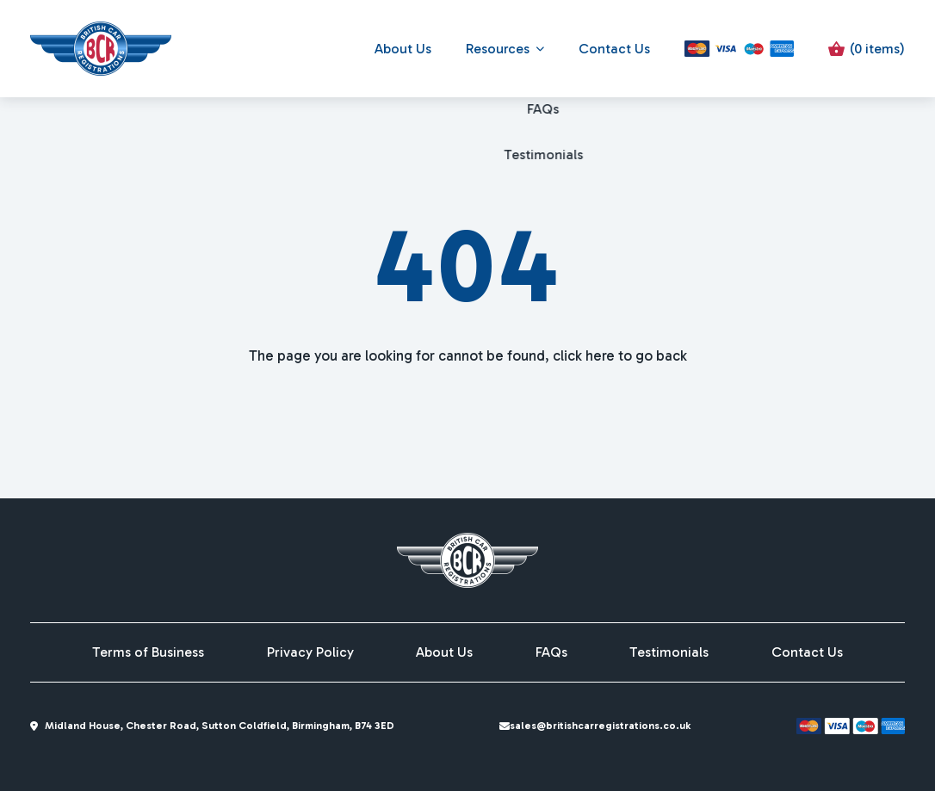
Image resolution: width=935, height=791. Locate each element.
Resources (497, 48)
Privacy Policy (310, 652)
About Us (403, 48)
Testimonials (669, 652)
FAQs (551, 652)
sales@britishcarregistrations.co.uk (603, 726)
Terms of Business (148, 652)
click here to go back (620, 355)
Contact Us (614, 48)
